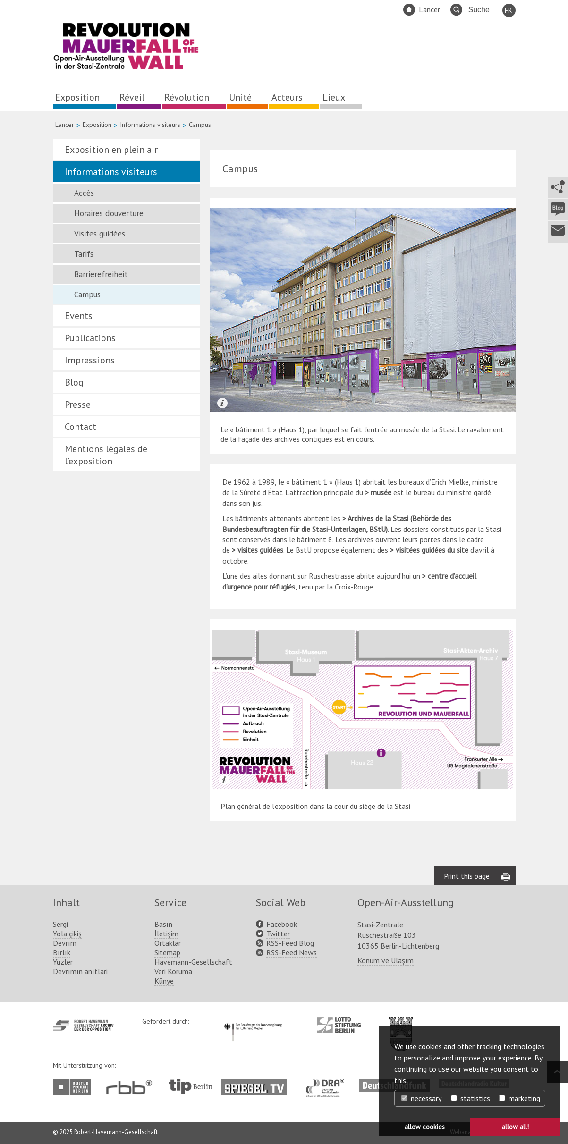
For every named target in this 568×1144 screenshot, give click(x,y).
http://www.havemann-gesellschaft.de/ (83, 1025)
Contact (80, 427)
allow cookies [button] (425, 1126)
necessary (421, 1098)
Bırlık (61, 952)
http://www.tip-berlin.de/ (190, 1086)
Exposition (77, 97)
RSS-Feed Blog (290, 943)
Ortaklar (167, 943)
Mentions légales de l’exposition (106, 455)
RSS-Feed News (291, 952)
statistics (470, 1098)
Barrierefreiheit (100, 274)
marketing (519, 1098)
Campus (87, 294)
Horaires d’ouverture (109, 213)
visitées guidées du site (433, 550)
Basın (163, 924)
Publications (90, 338)
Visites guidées (99, 233)
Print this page (467, 876)
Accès (84, 193)
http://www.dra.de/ (328, 1083)
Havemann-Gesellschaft (193, 962)
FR (508, 10)
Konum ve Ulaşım (385, 960)
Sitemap (167, 952)
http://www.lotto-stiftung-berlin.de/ (339, 1025)
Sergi (60, 924)
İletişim (166, 933)
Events (79, 316)
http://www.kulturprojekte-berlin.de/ (74, 1087)
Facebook (281, 924)
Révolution (186, 97)
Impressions (90, 360)
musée (381, 492)
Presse (78, 404)
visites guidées (260, 550)
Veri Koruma (173, 971)
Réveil (131, 97)
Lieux (333, 97)
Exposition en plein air (111, 149)
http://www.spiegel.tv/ (258, 1083)
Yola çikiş (67, 933)
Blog (74, 382)
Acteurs (287, 97)
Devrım (64, 943)
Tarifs (83, 254)
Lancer (429, 9)
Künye (164, 980)
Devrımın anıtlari (80, 971)
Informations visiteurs (150, 124)
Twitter (278, 933)
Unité (240, 97)
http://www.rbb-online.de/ (131, 1087)
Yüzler (63, 962)
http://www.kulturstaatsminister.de (252, 1021)
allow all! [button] (515, 1126)
